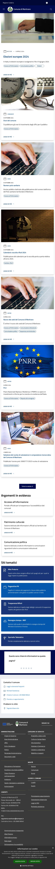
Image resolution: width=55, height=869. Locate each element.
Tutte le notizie (27, 486)
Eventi (33, 786)
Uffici (6, 743)
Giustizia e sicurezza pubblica (13, 770)
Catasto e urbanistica (38, 750)
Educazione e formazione (12, 766)
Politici (6, 750)
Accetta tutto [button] (20, 861)
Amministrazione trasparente (13, 830)
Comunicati (8, 114)
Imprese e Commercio (38, 746)
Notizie (9, 51)
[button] (27, 866)
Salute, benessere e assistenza (14, 783)
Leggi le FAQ (35, 803)
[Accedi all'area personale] (46, 2)
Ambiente (7, 779)
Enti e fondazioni (9, 746)
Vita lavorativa (36, 743)
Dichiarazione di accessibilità (13, 844)
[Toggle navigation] (4, 9)
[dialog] (27, 857)
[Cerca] (51, 9)
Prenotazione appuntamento (40, 796)
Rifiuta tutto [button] (35, 861)
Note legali (7, 841)
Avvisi (7, 179)
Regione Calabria (8, 3)
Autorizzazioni (9, 786)
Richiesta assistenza (37, 806)
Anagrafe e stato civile (38, 736)
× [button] (53, 848)
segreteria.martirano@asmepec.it (12, 818)
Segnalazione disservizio (39, 799)
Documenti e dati (9, 756)
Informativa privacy (10, 837)
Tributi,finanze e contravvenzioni (9, 774)
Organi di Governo (10, 736)
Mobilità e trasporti (37, 753)
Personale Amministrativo (12, 753)
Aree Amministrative (11, 739)
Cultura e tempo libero (38, 739)
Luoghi (33, 782)
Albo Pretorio (8, 834)
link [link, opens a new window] (46, 857)
